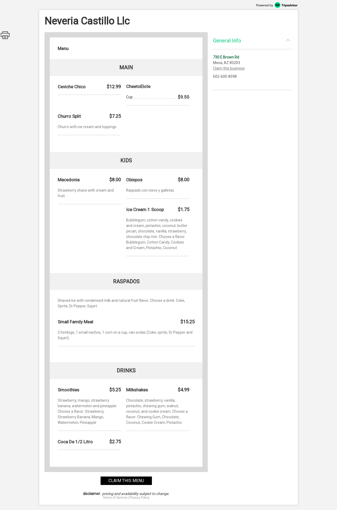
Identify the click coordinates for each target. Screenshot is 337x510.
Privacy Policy (140, 497)
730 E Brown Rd (226, 57)
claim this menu (126, 480)
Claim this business (229, 68)
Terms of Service (115, 497)
